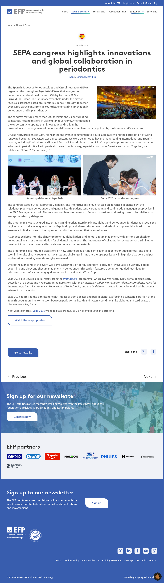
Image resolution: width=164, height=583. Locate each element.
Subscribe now (22, 416)
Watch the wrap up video (30, 320)
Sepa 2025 (39, 310)
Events (72, 77)
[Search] (155, 3)
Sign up (96, 503)
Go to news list (23, 352)
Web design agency (134, 577)
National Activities (86, 77)
